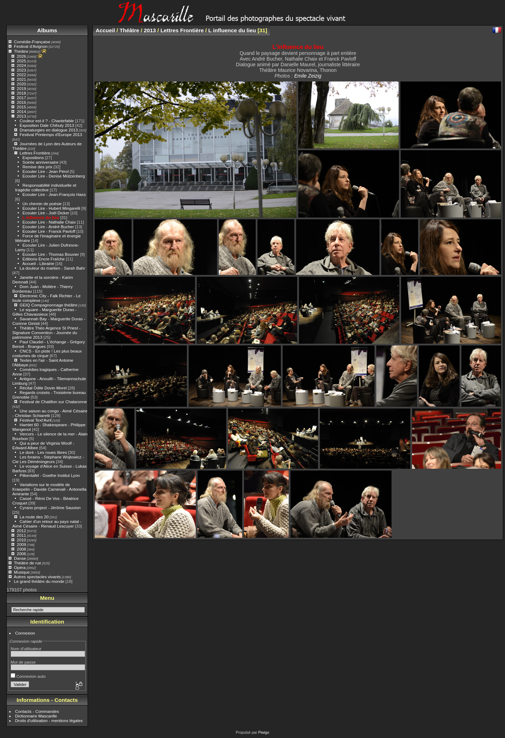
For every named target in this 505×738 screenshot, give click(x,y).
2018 (21, 93)
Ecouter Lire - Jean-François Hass (54, 194)
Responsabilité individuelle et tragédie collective (45, 187)
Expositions (33, 157)
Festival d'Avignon (31, 46)
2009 (21, 544)
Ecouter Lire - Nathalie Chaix (49, 222)
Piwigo (263, 732)
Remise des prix (37, 166)
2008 (21, 549)
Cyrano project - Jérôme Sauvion (50, 507)
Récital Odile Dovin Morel (43, 387)
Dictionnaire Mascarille (36, 716)
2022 (21, 74)
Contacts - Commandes (37, 711)
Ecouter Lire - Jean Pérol (45, 171)
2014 (21, 111)
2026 (21, 56)
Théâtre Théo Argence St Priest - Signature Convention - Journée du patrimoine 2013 (46, 332)
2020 (21, 83)
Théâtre (21, 51)
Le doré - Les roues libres (43, 452)
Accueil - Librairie (38, 263)
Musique (21, 572)
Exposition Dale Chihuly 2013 (47, 125)
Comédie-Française (32, 41)
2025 (21, 60)
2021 (21, 79)
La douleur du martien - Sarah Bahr (52, 268)
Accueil (105, 30)
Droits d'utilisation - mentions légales (49, 720)
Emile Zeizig (307, 76)
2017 (21, 97)
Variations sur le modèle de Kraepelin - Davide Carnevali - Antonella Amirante (49, 489)
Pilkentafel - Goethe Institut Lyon (50, 475)
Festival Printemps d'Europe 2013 (51, 134)
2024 (21, 65)
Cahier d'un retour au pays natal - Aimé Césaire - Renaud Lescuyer (47, 523)
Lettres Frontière (35, 153)
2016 (21, 102)
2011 (21, 535)
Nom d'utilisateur (26, 648)
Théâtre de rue (27, 562)
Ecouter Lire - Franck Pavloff (48, 231)
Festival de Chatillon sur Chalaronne (53, 401)
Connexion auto (28, 676)
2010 (21, 539)
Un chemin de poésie (42, 203)
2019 (21, 88)
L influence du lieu (40, 217)
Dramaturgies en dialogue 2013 (49, 130)
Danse (20, 558)
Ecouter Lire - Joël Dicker (45, 212)
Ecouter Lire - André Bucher (48, 226)
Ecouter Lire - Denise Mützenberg (53, 176)
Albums (47, 30)
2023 (21, 70)
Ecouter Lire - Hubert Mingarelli (51, 208)
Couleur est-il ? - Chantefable (47, 120)
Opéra (20, 567)
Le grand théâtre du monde (39, 581)
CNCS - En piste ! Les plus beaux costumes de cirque (47, 353)
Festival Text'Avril (35, 420)
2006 (21, 553)
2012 (21, 530)
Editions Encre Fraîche (43, 259)
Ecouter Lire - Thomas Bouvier (50, 254)
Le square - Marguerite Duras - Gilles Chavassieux (44, 311)
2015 (21, 107)
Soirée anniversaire (40, 162)
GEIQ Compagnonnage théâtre (48, 305)
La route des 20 (34, 516)
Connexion (25, 633)
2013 (21, 116)
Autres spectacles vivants (37, 576)
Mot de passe (23, 662)
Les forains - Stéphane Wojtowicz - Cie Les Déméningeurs (48, 459)
